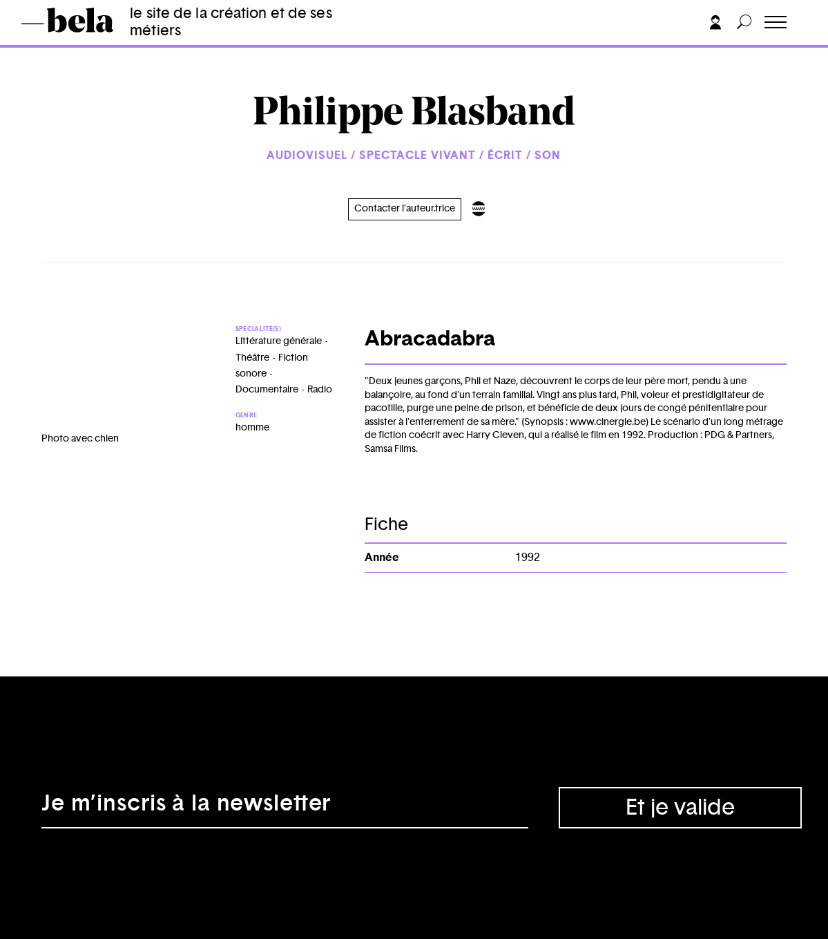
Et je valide (680, 808)
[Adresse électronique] (284, 807)
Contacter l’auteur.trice (404, 209)
